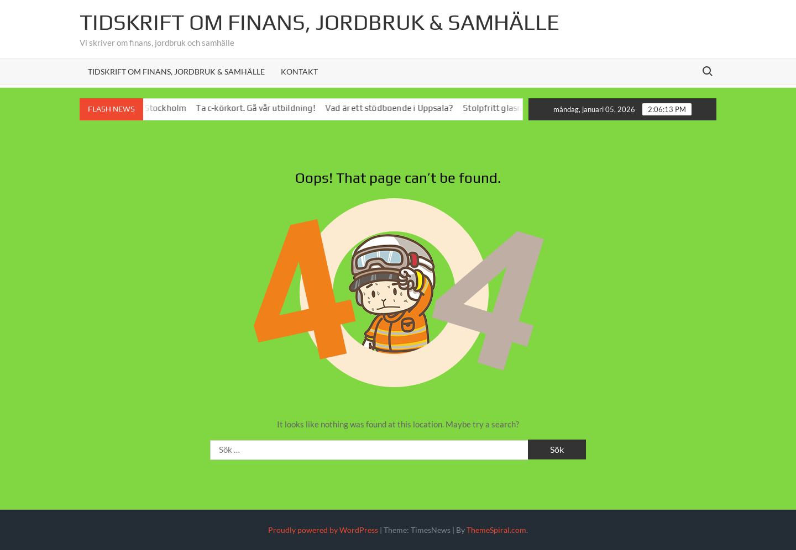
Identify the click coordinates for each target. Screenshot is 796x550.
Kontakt (299, 71)
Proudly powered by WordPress (323, 530)
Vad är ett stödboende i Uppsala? (393, 108)
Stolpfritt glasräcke (505, 108)
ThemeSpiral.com (496, 530)
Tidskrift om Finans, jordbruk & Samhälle (319, 22)
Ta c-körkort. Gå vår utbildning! (260, 108)
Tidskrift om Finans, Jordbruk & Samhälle (176, 71)
